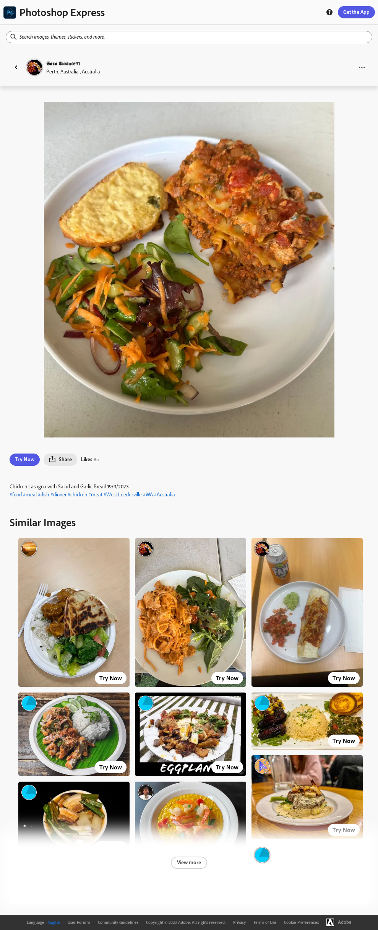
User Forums (79, 922)
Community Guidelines (118, 922)
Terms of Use (264, 922)
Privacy (239, 922)
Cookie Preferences (301, 922)
